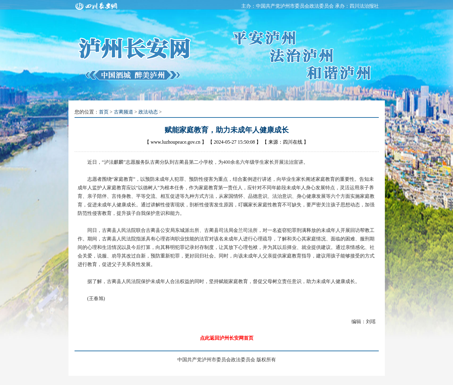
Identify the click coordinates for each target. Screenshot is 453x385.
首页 (104, 111)
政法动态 (148, 111)
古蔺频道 (123, 111)
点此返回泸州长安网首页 (226, 338)
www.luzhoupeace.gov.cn (175, 142)
